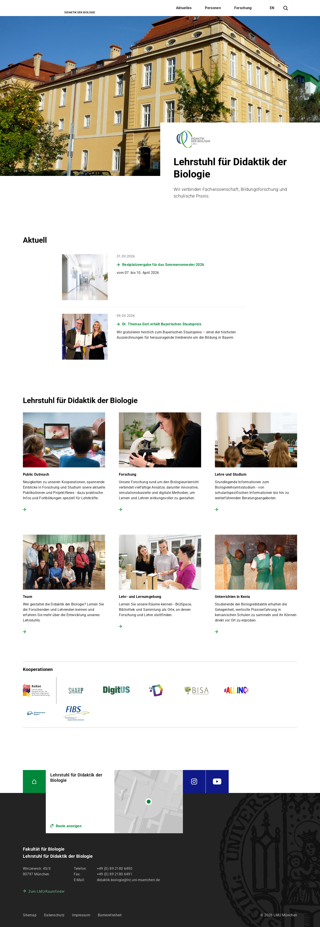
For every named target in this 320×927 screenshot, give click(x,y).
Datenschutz (54, 915)
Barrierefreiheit (110, 915)
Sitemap (29, 915)
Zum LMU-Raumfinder (46, 891)
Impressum (81, 915)
